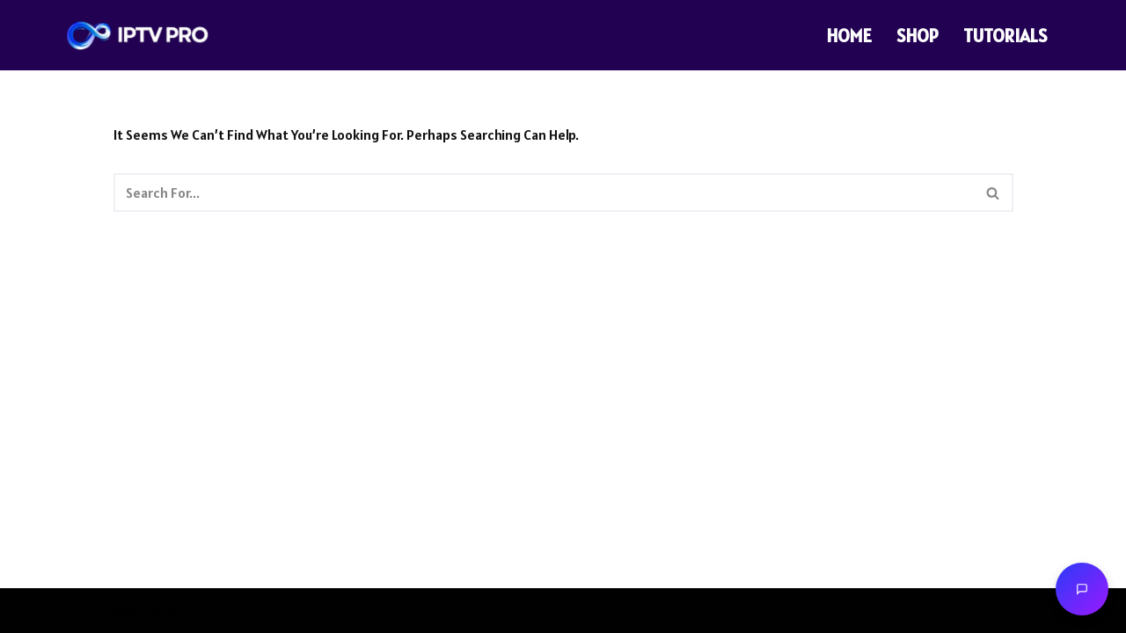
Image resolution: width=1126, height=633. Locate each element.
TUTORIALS (1005, 35)
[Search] (543, 192)
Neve (77, 610)
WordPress (212, 610)
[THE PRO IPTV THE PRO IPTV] (138, 36)
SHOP (917, 35)
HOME (849, 35)
